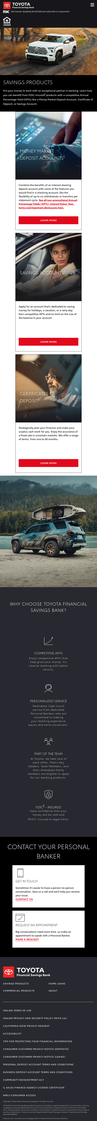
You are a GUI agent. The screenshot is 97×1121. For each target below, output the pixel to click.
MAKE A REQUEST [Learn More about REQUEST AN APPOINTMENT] (27, 939)
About (53, 990)
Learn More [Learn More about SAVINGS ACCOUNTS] (48, 341)
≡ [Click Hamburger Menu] (92, 4)
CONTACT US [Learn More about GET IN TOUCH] (24, 899)
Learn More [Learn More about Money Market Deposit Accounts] (48, 220)
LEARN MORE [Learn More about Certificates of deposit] (48, 463)
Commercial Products (19, 990)
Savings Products (16, 983)
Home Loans (57, 983)
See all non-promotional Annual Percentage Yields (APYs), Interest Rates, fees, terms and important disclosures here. (48, 203)
